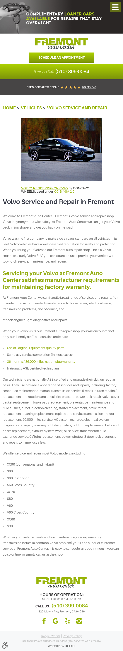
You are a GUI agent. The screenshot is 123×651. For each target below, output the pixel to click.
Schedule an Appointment (61, 57)
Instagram (79, 621)
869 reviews (89, 87)
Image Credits (50, 636)
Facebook (43, 621)
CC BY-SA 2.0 (64, 191)
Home (9, 107)
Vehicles (31, 107)
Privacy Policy (72, 636)
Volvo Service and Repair (77, 107)
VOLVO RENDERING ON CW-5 (44, 188)
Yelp (67, 621)
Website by (61, 646)
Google (55, 621)
